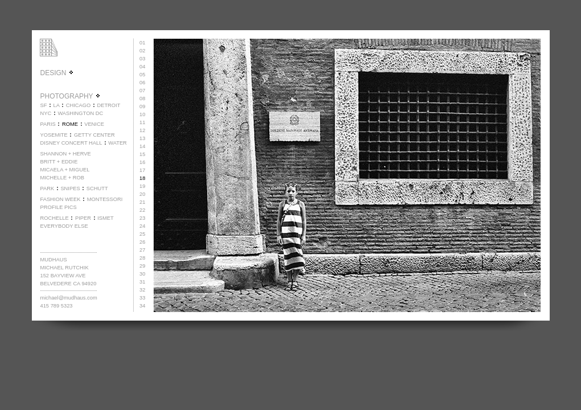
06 (142, 82)
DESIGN (56, 73)
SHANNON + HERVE (65, 154)
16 (142, 162)
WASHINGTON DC (80, 113)
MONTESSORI (105, 199)
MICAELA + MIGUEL (64, 170)
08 (142, 98)
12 (142, 130)
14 (142, 146)
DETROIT (108, 105)
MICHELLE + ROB (62, 178)
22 (142, 210)
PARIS (47, 124)
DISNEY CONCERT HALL (71, 143)
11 (142, 122)
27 (142, 250)
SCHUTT (97, 188)
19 (142, 186)
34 (142, 306)
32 (142, 290)
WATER (117, 143)
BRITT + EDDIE (58, 162)
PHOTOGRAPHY (70, 96)
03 (142, 59)
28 (142, 258)
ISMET (105, 218)
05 (142, 74)
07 (142, 90)
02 (142, 51)
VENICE (94, 124)
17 (142, 170)
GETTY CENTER (94, 135)
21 (142, 202)
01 (142, 43)
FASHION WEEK (60, 199)
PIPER (83, 218)
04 (142, 66)
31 (142, 282)
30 (142, 274)
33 (142, 298)
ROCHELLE (54, 218)
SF (43, 105)
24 (142, 226)
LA (56, 105)
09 (142, 106)
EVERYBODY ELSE (64, 226)
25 (142, 234)
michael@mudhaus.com (68, 298)
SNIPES (70, 188)
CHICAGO (78, 105)
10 (142, 114)
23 (142, 218)
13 (142, 138)
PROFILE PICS (58, 207)
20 (142, 194)
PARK (47, 188)
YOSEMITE (53, 135)
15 (142, 154)
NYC (45, 113)
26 (142, 242)
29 (142, 266)
